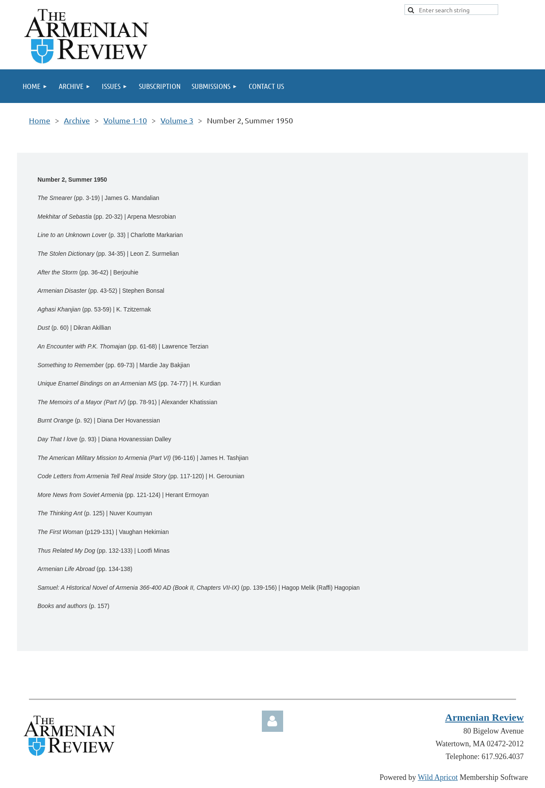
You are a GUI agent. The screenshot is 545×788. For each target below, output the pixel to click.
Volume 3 (177, 120)
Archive (77, 120)
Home (39, 120)
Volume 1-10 (125, 120)
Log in (272, 721)
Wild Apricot (438, 777)
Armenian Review (484, 717)
